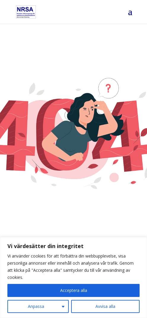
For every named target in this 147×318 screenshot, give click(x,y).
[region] (73, 277)
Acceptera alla (73, 290)
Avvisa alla (105, 306)
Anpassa (36, 306)
